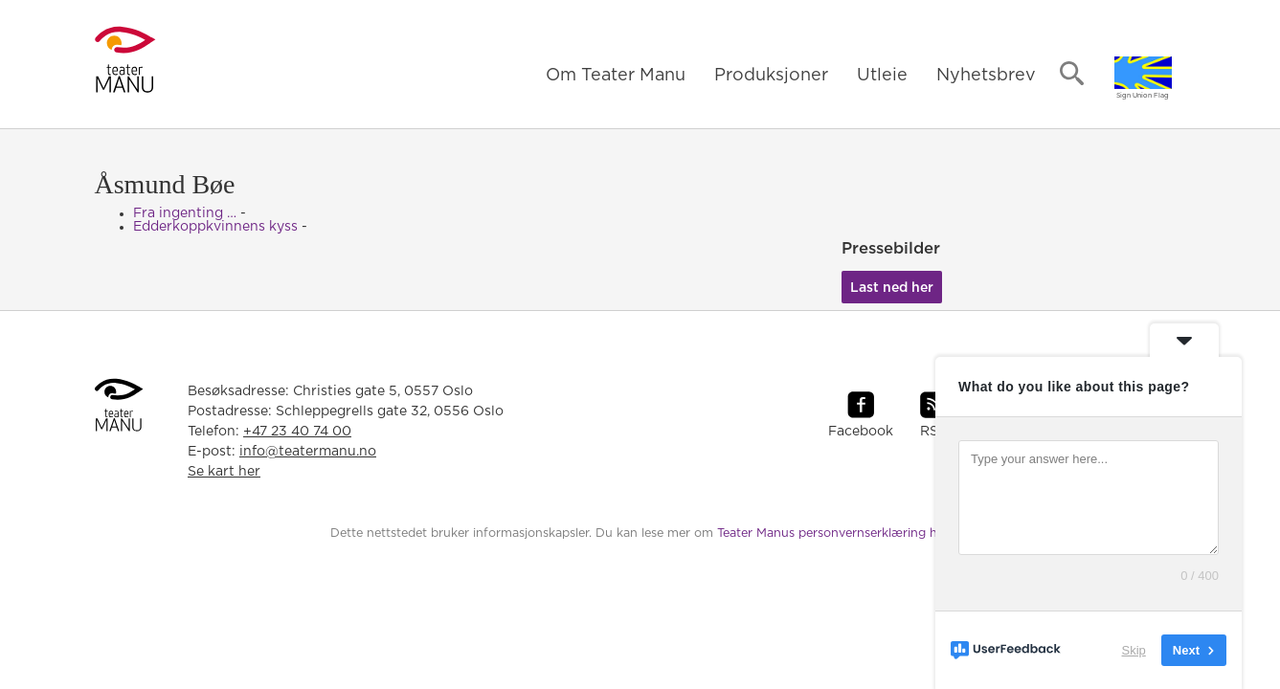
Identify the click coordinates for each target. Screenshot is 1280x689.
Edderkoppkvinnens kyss (215, 226)
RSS (933, 431)
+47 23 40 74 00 (297, 431)
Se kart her (224, 471)
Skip (1134, 650)
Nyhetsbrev (986, 75)
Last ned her (891, 288)
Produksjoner (771, 75)
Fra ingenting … (184, 213)
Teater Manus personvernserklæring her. (834, 533)
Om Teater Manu (615, 75)
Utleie (882, 75)
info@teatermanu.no (307, 451)
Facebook (860, 431)
